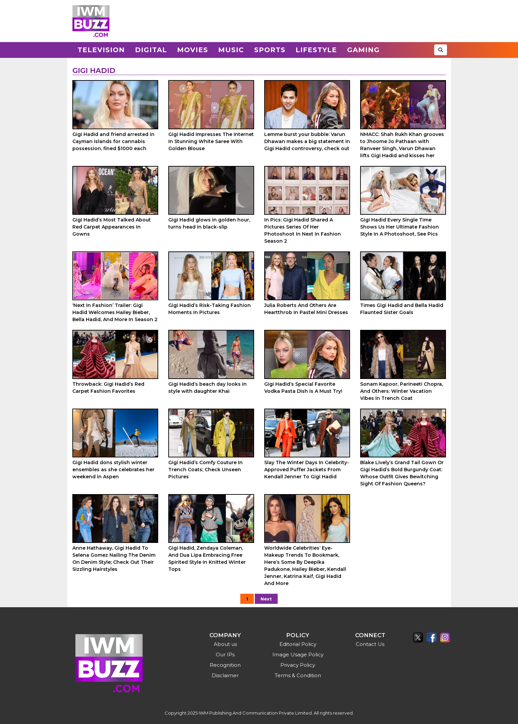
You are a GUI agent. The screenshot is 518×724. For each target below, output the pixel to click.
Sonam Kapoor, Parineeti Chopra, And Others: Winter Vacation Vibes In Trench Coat (401, 391)
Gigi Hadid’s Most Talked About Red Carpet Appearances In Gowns (111, 227)
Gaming (363, 50)
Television (101, 50)
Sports (269, 50)
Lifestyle (316, 50)
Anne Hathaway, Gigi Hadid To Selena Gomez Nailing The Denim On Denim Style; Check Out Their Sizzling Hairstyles (114, 558)
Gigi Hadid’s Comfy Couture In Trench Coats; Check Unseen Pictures (205, 469)
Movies (192, 50)
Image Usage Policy (297, 654)
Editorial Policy (297, 644)
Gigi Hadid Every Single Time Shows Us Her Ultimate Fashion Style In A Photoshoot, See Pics (399, 227)
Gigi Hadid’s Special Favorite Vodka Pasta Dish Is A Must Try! (303, 387)
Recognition (225, 665)
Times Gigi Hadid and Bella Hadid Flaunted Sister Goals (401, 308)
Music (231, 50)
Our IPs (225, 654)
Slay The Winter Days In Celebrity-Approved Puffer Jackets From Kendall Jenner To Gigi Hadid (306, 469)
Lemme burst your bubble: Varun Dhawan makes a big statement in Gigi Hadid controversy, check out (307, 141)
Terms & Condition (298, 675)
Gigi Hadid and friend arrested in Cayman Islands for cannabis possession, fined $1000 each (113, 141)
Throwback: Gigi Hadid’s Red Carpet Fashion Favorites (108, 387)
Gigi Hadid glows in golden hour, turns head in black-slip (209, 223)
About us (225, 644)
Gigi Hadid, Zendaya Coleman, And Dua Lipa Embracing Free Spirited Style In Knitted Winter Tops (207, 558)
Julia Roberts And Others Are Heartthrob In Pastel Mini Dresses (306, 308)
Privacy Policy (297, 665)
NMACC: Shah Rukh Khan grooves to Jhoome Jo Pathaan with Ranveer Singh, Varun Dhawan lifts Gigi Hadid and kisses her (402, 145)
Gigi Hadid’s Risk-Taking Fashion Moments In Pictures (209, 308)
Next (266, 598)
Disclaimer (225, 675)
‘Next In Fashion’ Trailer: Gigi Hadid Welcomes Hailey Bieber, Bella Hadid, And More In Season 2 (115, 312)
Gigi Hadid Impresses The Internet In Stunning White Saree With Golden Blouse (211, 141)
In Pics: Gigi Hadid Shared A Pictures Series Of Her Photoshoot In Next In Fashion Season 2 (302, 230)
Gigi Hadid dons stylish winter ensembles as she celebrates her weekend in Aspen (113, 469)
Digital (151, 50)
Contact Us (370, 644)
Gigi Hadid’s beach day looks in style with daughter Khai (207, 387)
